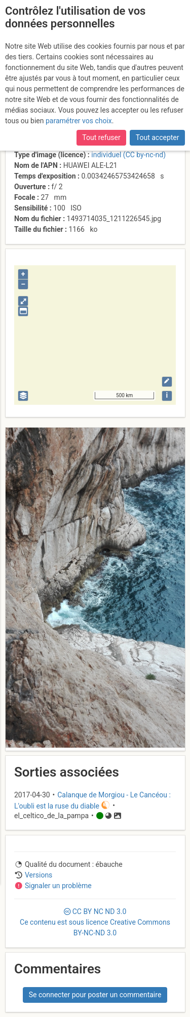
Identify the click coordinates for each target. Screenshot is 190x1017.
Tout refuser (101, 137)
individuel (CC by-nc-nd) (128, 155)
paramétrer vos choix (79, 121)
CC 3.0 (95, 922)
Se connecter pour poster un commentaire (95, 995)
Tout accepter (157, 137)
